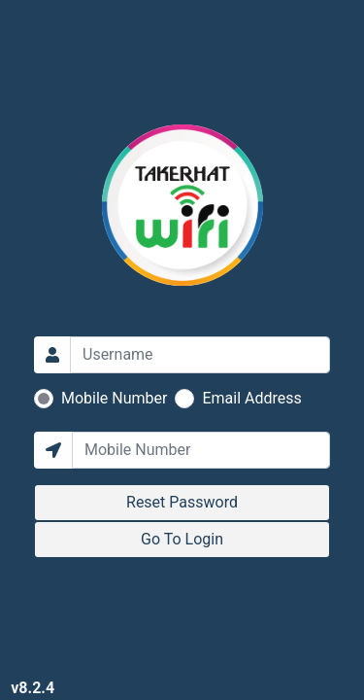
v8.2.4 (32, 688)
